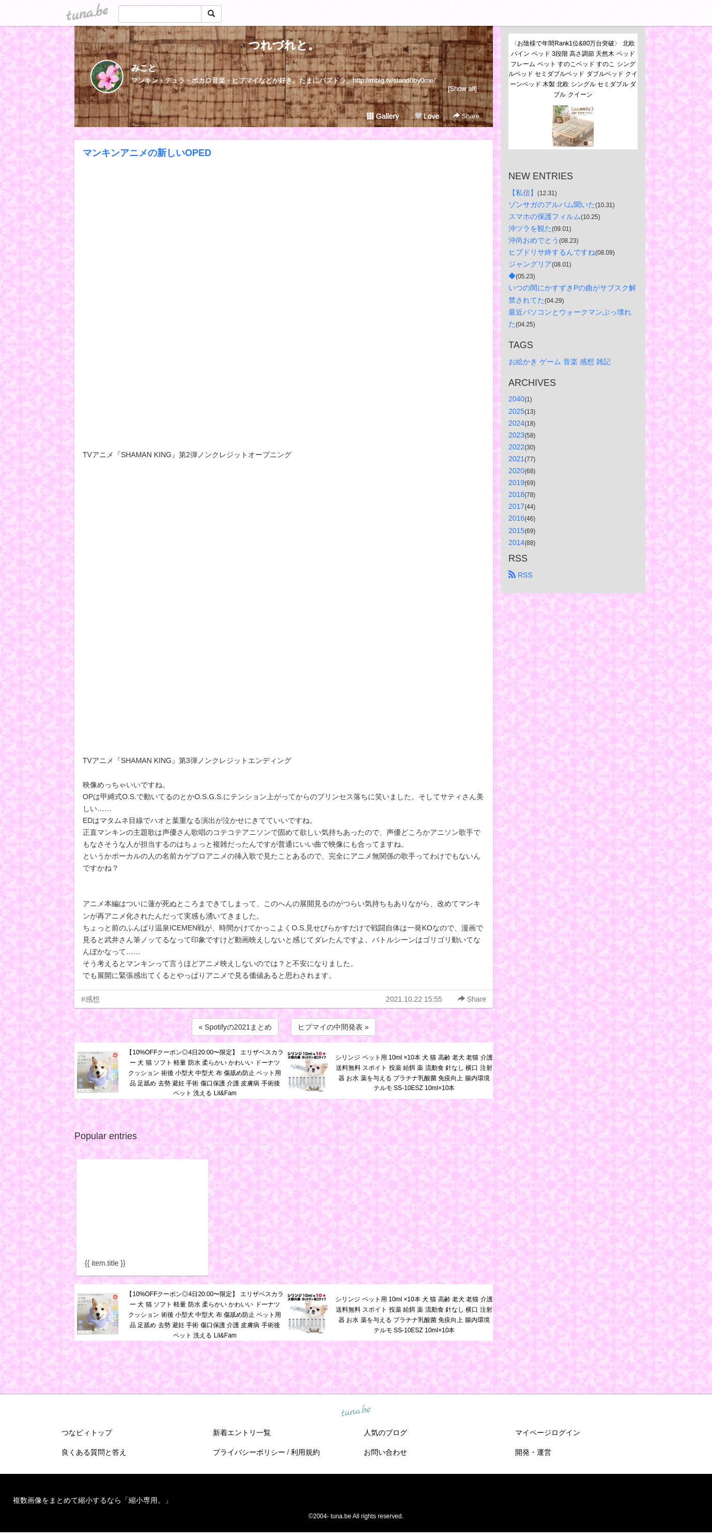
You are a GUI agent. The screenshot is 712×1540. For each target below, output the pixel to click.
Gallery (383, 116)
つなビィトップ (86, 1432)
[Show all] (462, 88)
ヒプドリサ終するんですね (551, 252)
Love (426, 116)
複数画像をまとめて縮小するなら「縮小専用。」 (92, 1500)
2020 (516, 470)
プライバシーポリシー (249, 1452)
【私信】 (522, 193)
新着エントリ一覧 (242, 1432)
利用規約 (305, 1452)
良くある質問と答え (94, 1452)
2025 (516, 411)
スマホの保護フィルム (544, 216)
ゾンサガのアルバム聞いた (551, 204)
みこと (143, 68)
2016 (516, 518)
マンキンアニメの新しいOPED (147, 153)
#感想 (90, 999)
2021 (516, 459)
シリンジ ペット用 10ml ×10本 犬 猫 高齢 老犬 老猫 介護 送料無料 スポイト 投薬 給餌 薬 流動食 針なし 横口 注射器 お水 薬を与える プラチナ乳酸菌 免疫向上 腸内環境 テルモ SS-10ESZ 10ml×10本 (413, 1073)
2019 (516, 482)
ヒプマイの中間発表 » (333, 1027)
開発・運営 (533, 1452)
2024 (516, 423)
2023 (516, 435)
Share (466, 116)
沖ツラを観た (530, 228)
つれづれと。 (284, 45)
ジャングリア (530, 264)
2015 (516, 530)
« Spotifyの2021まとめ (235, 1027)
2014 (516, 542)
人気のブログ (385, 1432)
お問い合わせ (385, 1452)
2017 (516, 506)
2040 (516, 399)
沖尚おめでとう (533, 240)
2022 (516, 447)
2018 (516, 494)
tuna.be (355, 1411)
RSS (520, 575)
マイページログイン (547, 1432)
